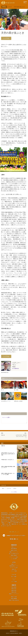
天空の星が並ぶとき (19, 7)
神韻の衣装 (13, 592)
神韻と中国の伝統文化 (14, 600)
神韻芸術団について (13, 565)
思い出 (3, 435)
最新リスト (13, 564)
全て (3, 488)
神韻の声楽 (13, 590)
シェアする (6, 38)
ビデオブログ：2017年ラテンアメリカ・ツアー (21, 436)
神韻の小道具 (14, 596)
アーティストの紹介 (13, 557)
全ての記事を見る (15, 368)
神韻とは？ (13, 547)
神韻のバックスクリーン (14, 594)
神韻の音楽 (13, 588)
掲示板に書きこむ (14, 539)
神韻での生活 (14, 550)
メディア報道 (14, 571)
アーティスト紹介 (14, 567)
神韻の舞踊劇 (14, 598)
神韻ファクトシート (13, 552)
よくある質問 (14, 558)
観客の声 (14, 569)
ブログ (10, 7)
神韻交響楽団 (14, 548)
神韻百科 (14, 585)
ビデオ (14, 562)
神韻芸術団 (14, 545)
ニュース (9, 488)
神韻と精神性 (14, 555)
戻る (4, 7)
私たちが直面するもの (14, 553)
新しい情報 (13, 576)
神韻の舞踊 (13, 587)
